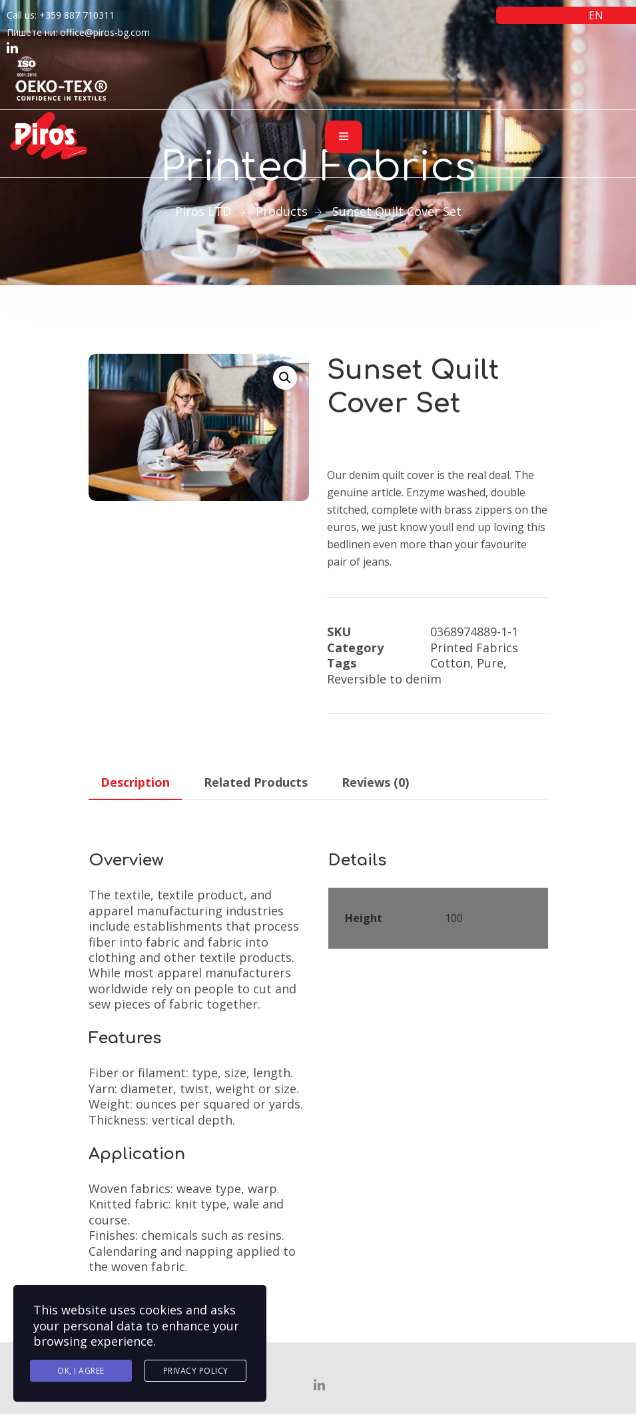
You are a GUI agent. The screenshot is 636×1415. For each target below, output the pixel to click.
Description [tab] (135, 782)
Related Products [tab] (256, 782)
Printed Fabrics (474, 648)
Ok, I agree (81, 1370)
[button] (285, 378)
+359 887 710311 (77, 15)
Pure (490, 663)
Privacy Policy (195, 1370)
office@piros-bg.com (105, 32)
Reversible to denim (384, 679)
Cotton (450, 663)
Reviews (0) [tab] (375, 782)
